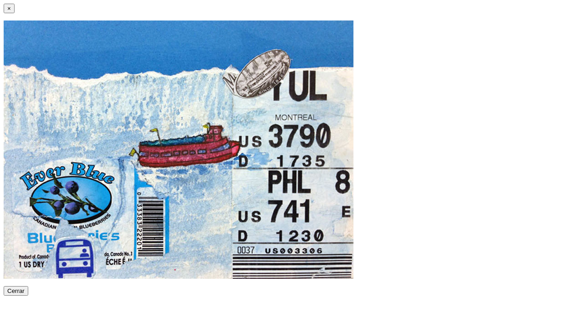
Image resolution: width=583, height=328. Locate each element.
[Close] (9, 8)
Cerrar (16, 290)
